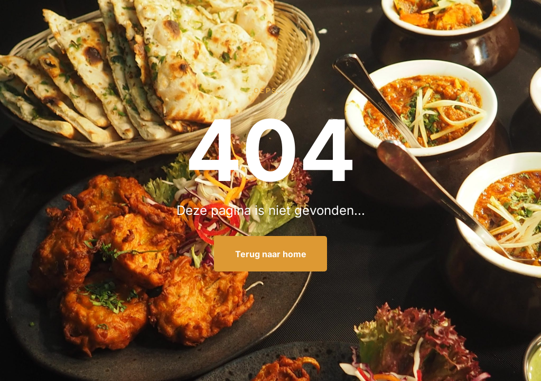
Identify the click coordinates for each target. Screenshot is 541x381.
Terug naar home (270, 254)
